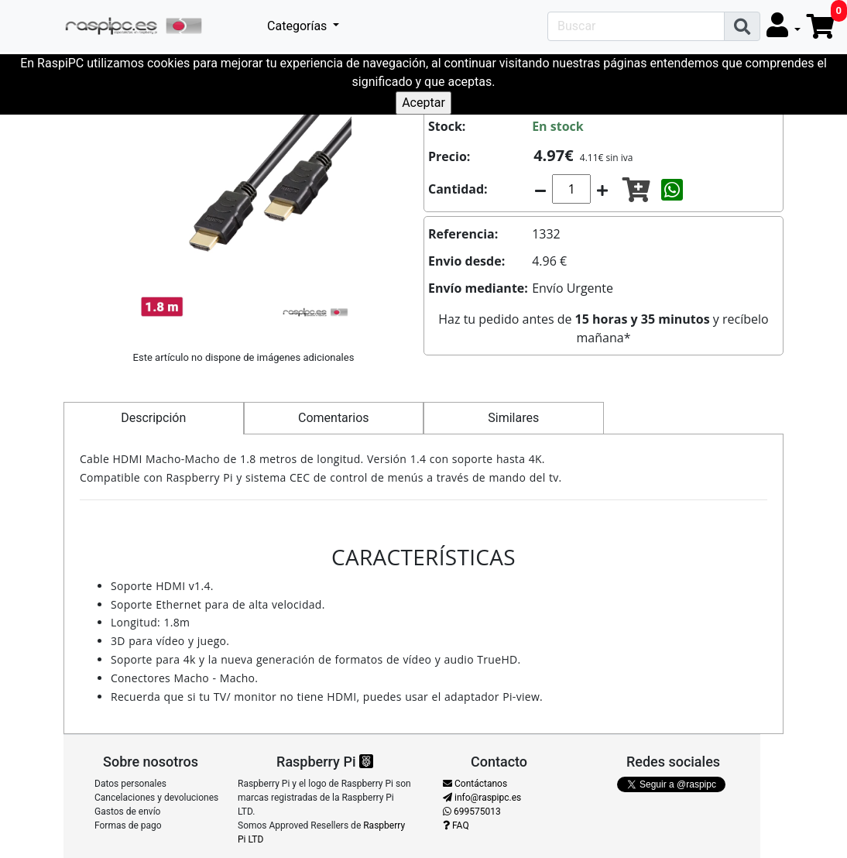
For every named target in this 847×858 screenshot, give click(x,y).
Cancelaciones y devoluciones (156, 797)
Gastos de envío (127, 811)
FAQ (456, 825)
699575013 (472, 811)
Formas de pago (128, 825)
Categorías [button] (298, 26)
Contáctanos (475, 783)
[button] (783, 26)
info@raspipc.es (482, 797)
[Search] (636, 26)
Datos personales (130, 783)
